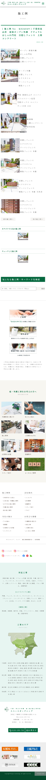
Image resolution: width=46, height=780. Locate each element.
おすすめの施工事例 (9, 504)
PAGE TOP (41, 773)
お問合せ (33, 730)
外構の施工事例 (8, 507)
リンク (18, 539)
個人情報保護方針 (27, 539)
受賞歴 (5, 524)
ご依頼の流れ (29, 528)
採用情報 (37, 539)
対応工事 (28, 524)
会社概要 (28, 501)
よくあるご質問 (30, 531)
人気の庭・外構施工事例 (10, 501)
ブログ (27, 510)
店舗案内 (28, 504)
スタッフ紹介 (29, 507)
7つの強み (6, 521)
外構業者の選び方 (30, 521)
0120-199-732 (17, 730)
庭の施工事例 (7, 510)
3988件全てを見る (9, 497)
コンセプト (28, 497)
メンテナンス (7, 531)
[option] (23, 239)
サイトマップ (10, 539)
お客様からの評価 (8, 528)
